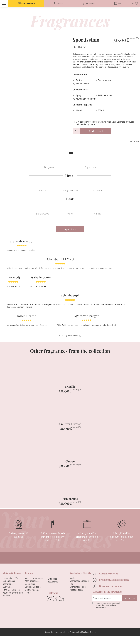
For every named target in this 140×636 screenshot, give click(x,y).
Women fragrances (34, 578)
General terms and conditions (56, 632)
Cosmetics (30, 584)
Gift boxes (52, 579)
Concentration (80, 74)
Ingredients (70, 229)
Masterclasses (76, 590)
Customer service (108, 573)
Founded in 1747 (10, 578)
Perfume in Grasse (11, 590)
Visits (72, 578)
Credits (92, 632)
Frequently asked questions (114, 579)
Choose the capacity (82, 104)
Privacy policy (75, 632)
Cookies (85, 632)
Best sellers (53, 582)
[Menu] (4, 3)
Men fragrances (32, 581)
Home (28, 593)
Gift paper (105, 123)
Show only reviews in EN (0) (70, 335)
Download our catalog (111, 586)
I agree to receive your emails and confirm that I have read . (108, 605)
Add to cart (96, 131)
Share (134, 141)
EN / (134, 3)
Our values (8, 587)
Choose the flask (81, 89)
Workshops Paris (78, 587)
